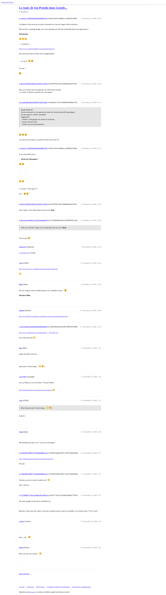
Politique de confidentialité (81, 587)
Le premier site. (24, 253)
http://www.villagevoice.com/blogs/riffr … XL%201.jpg (38, 333)
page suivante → (25, 574)
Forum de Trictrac (7, 2)
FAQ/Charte (40, 587)
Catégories (30, 587)
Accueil (21, 587)
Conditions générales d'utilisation (58, 587)
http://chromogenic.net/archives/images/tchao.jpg (36, 459)
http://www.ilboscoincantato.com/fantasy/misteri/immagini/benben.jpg (43, 316)
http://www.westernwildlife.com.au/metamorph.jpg (36, 49)
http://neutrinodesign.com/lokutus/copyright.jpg (35, 390)
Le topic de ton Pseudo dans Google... (43, 7)
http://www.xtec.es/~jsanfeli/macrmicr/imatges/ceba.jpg (38, 269)
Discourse (31, 592)
